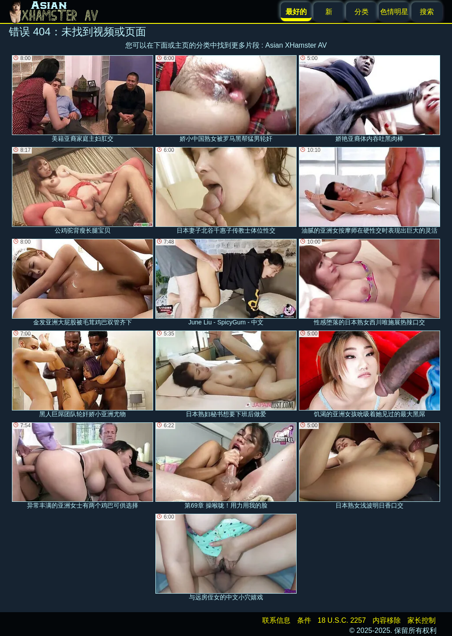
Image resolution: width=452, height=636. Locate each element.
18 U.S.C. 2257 (342, 620)
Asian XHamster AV (296, 45)
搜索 (427, 11)
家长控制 (421, 620)
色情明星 (394, 11)
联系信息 (276, 620)
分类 (361, 11)
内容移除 (387, 620)
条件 (304, 620)
